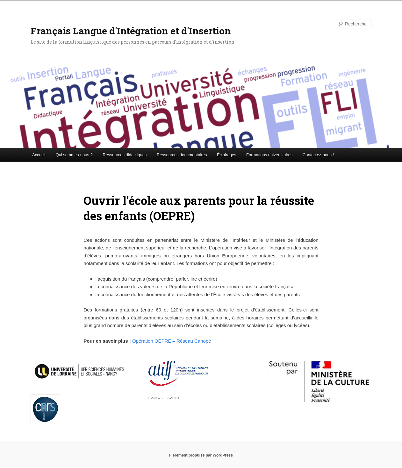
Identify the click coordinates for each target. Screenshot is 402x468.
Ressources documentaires (182, 154)
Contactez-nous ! (318, 154)
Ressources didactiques (125, 154)
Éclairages (226, 154)
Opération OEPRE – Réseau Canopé (171, 341)
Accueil (39, 154)
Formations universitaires (269, 154)
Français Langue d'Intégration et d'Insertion (131, 30)
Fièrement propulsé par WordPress (201, 455)
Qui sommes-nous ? (74, 154)
